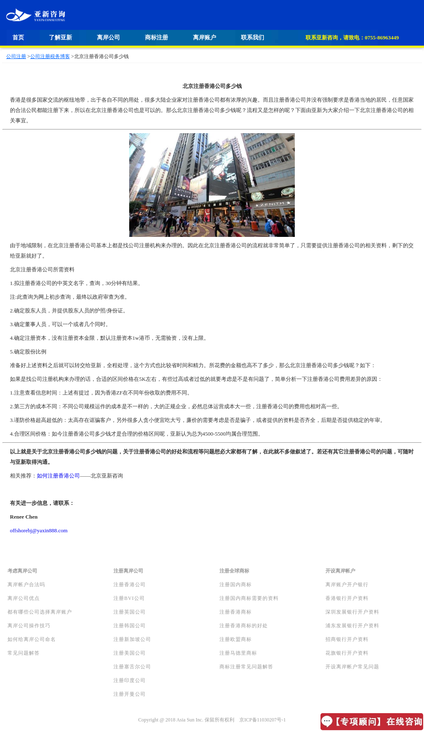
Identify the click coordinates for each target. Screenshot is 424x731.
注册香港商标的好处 (243, 626)
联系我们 (252, 37)
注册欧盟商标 (235, 639)
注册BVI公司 (129, 598)
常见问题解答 (23, 653)
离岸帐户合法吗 (26, 584)
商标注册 (156, 37)
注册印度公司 (129, 680)
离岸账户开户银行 (347, 584)
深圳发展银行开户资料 (352, 612)
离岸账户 (204, 37)
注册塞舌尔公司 (132, 667)
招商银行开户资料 (347, 639)
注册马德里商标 (238, 653)
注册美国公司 (129, 653)
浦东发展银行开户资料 (352, 626)
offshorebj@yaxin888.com (38, 530)
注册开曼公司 (129, 694)
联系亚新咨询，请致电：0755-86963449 (352, 37)
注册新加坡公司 (132, 639)
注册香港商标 (235, 612)
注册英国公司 (129, 612)
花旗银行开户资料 (347, 653)
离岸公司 (108, 37)
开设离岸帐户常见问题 (352, 667)
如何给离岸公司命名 (31, 639)
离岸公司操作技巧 (29, 626)
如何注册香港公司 (58, 476)
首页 (18, 37)
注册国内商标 (235, 584)
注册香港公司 (129, 584)
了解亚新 (60, 37)
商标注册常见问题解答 (246, 667)
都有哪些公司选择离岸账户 (39, 612)
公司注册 (16, 56)
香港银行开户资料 (347, 598)
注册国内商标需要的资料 (249, 598)
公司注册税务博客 (50, 56)
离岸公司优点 (23, 598)
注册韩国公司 (129, 626)
